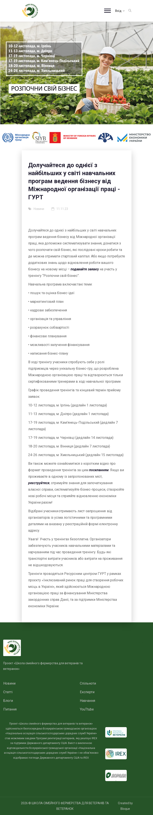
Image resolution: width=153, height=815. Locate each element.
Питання (10, 709)
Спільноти (88, 683)
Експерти (87, 692)
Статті (7, 692)
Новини (9, 683)
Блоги (8, 701)
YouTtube (87, 709)
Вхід (120, 11)
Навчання (87, 701)
